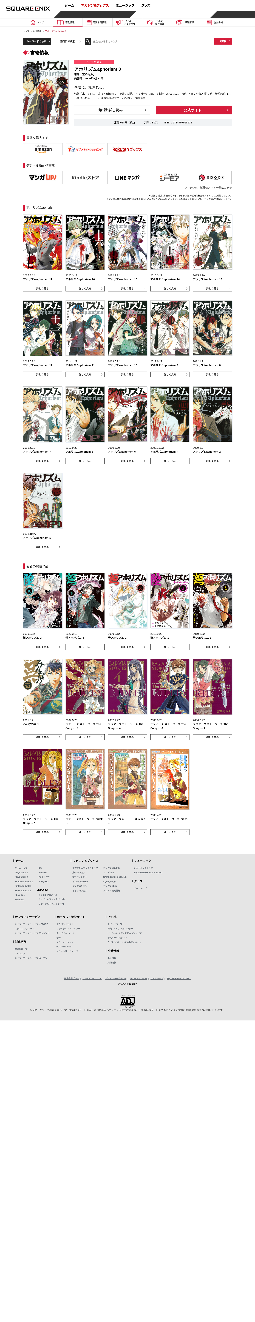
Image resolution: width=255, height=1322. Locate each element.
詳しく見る (42, 288)
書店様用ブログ (71, 978)
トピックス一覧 (114, 924)
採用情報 (111, 962)
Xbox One (20, 895)
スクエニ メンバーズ (24, 928)
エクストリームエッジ (67, 951)
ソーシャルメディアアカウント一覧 (124, 933)
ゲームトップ (21, 868)
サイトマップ (157, 978)
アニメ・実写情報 (111, 890)
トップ (26, 31)
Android (42, 872)
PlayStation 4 (21, 877)
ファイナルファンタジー (68, 928)
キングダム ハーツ (65, 933)
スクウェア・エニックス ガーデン (31, 958)
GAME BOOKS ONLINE (115, 877)
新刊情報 (37, 31)
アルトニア (20, 953)
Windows (19, 899)
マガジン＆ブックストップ (85, 868)
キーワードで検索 (36, 41)
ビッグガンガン (79, 890)
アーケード (43, 881)
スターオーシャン (64, 942)
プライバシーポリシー (115, 978)
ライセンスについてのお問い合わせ (124, 942)
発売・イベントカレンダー (120, 928)
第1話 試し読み (110, 110)
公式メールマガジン (117, 937)
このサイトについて (92, 978)
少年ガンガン (78, 872)
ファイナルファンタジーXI (51, 904)
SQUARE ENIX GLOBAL (179, 978)
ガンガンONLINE (111, 868)
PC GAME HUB (64, 946)
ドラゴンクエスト (64, 924)
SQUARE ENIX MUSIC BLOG (148, 872)
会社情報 (111, 958)
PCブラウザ (44, 877)
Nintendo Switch (23, 886)
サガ (58, 937)
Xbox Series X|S (23, 890)
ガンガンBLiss (110, 886)
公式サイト (193, 110)
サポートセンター (138, 978)
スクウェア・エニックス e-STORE (31, 924)
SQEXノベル (109, 881)
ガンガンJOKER (80, 881)
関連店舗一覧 (21, 949)
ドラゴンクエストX (47, 895)
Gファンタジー (79, 877)
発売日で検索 (67, 41)
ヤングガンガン (79, 886)
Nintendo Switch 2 (24, 881)
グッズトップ (140, 888)
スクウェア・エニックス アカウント (32, 933)
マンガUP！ (109, 872)
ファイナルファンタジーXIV (51, 899)
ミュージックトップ (143, 868)
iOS (40, 868)
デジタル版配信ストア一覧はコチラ (210, 187)
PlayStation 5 (21, 872)
